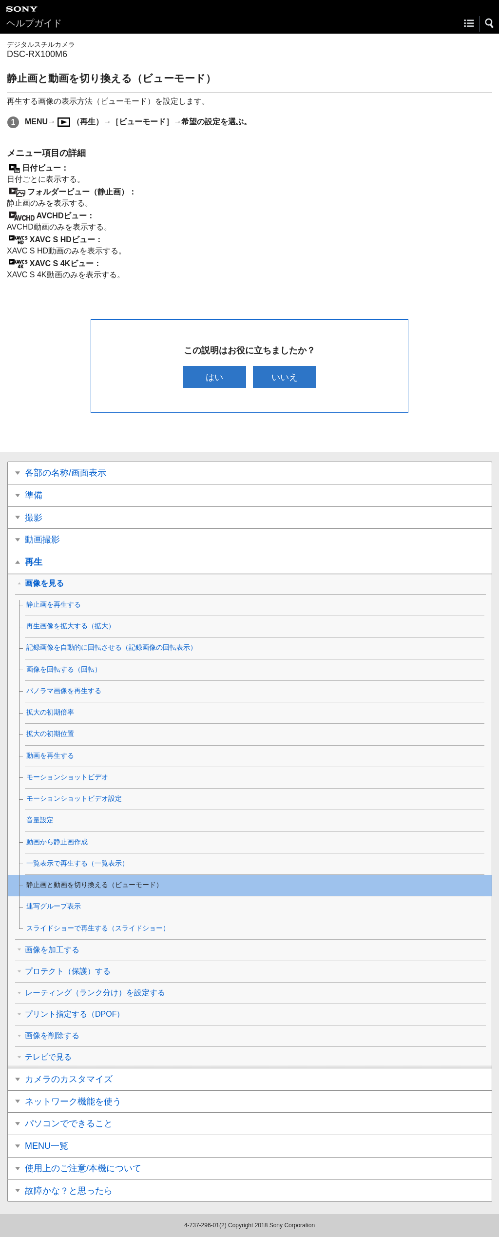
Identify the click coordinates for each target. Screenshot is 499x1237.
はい (214, 377)
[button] (490, 23)
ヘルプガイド (34, 23)
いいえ (284, 377)
